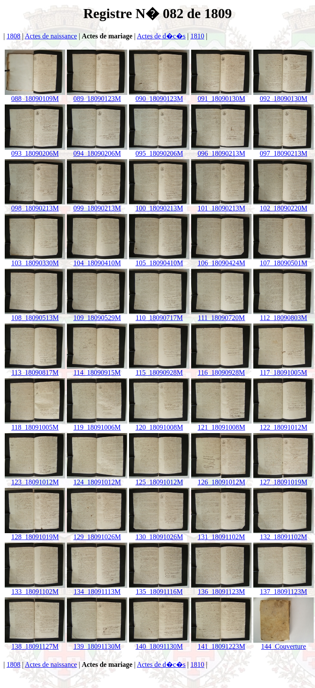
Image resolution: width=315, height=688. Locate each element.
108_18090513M (35, 314)
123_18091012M (35, 479)
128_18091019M (35, 533)
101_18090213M (221, 205)
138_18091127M (35, 643)
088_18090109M (35, 95)
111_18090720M (221, 314)
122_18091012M (283, 424)
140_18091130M (159, 643)
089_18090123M (97, 95)
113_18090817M (35, 369)
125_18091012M (159, 479)
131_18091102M (221, 533)
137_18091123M (283, 588)
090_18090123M (159, 95)
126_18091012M (221, 479)
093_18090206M (35, 150)
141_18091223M (221, 643)
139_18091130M (97, 643)
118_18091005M (35, 424)
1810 (197, 36)
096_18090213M (221, 150)
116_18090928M (221, 369)
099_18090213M (97, 205)
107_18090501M (283, 260)
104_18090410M (97, 260)
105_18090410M (159, 260)
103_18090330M (35, 260)
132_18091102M (283, 533)
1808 (13, 36)
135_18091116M (159, 588)
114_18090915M (97, 369)
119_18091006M (97, 424)
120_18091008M (159, 424)
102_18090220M (283, 205)
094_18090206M (97, 150)
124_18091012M (97, 479)
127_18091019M (283, 479)
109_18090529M (97, 314)
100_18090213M (159, 205)
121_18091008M (221, 424)
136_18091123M (221, 588)
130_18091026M (159, 533)
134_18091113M (97, 588)
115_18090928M (159, 369)
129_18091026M (97, 533)
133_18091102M (35, 588)
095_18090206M (159, 150)
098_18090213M (35, 205)
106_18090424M (221, 260)
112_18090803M (283, 314)
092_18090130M (283, 95)
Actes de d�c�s (161, 36)
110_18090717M (159, 314)
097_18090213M (283, 150)
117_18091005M (283, 369)
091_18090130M (221, 95)
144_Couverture (283, 643)
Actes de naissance (51, 36)
